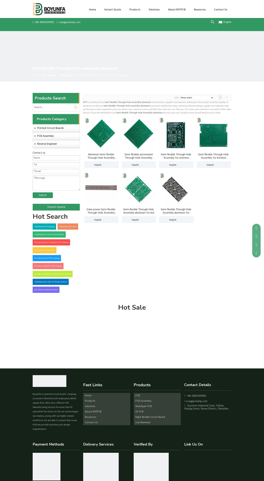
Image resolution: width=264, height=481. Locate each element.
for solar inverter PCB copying (46, 258)
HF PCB (139, 412)
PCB (137, 395)
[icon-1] (46, 466)
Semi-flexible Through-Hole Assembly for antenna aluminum (176, 156)
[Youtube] (197, 456)
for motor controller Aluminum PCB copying (52, 274)
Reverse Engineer (47, 144)
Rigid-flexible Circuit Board (150, 417)
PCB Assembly (45, 136)
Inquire (93, 164)
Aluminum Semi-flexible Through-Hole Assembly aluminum (101, 156)
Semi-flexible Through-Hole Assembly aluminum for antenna (176, 211)
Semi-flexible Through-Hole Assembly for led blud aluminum (213, 156)
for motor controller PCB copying (48, 266)
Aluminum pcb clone (67, 226)
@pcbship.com (198, 401)
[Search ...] (52, 107)
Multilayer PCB (143, 406)
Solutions (90, 406)
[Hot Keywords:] (212, 22)
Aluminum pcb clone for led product (49, 234)
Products (90, 401)
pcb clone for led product (44, 250)
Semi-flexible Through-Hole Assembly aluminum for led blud (138, 211)
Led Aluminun (142, 422)
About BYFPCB (93, 412)
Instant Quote (56, 207)
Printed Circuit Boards (50, 128)
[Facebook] (186, 456)
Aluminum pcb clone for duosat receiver (50, 282)
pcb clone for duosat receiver (46, 289)
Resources (90, 417)
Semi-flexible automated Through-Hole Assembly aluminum (139, 156)
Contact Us (91, 422)
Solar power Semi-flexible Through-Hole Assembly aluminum (101, 211)
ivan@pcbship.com (69, 22)
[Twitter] (202, 456)
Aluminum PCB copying (44, 226)
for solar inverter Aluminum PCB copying (51, 242)
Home (88, 395)
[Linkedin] (192, 456)
